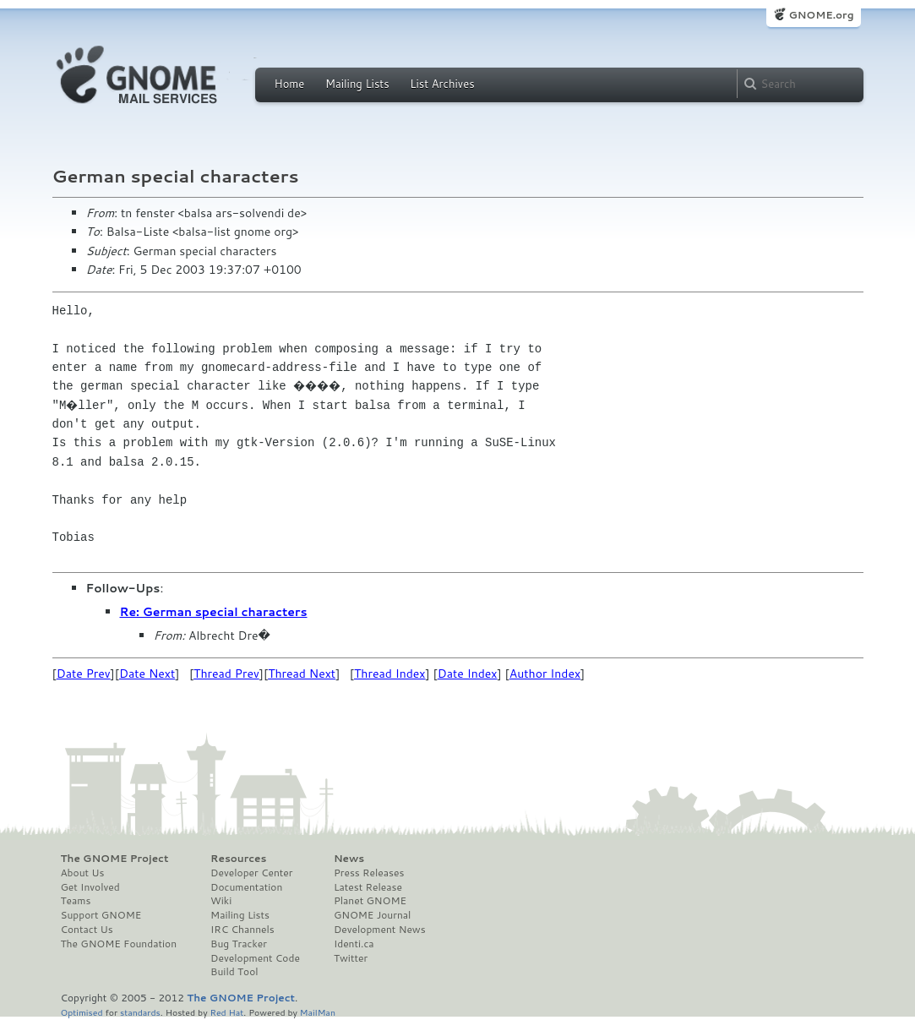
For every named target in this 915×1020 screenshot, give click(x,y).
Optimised (82, 1012)
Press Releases (369, 873)
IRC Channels (242, 929)
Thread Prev (226, 673)
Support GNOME (101, 915)
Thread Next (301, 673)
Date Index (468, 673)
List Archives (442, 83)
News (349, 858)
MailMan (317, 1012)
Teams (76, 901)
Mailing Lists (357, 83)
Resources (238, 858)
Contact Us (87, 929)
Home (290, 83)
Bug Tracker (238, 944)
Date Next (147, 673)
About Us (83, 873)
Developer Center (251, 873)
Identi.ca (354, 944)
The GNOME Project (115, 858)
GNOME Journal (372, 915)
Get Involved (90, 887)
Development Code (255, 958)
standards (140, 1012)
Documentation (246, 887)
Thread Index (390, 673)
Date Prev (84, 673)
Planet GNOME (370, 901)
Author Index (544, 673)
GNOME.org (820, 15)
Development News (380, 929)
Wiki (220, 901)
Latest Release (368, 887)
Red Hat (226, 1012)
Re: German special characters (214, 611)
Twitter (351, 958)
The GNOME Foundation (119, 944)
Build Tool (234, 972)
